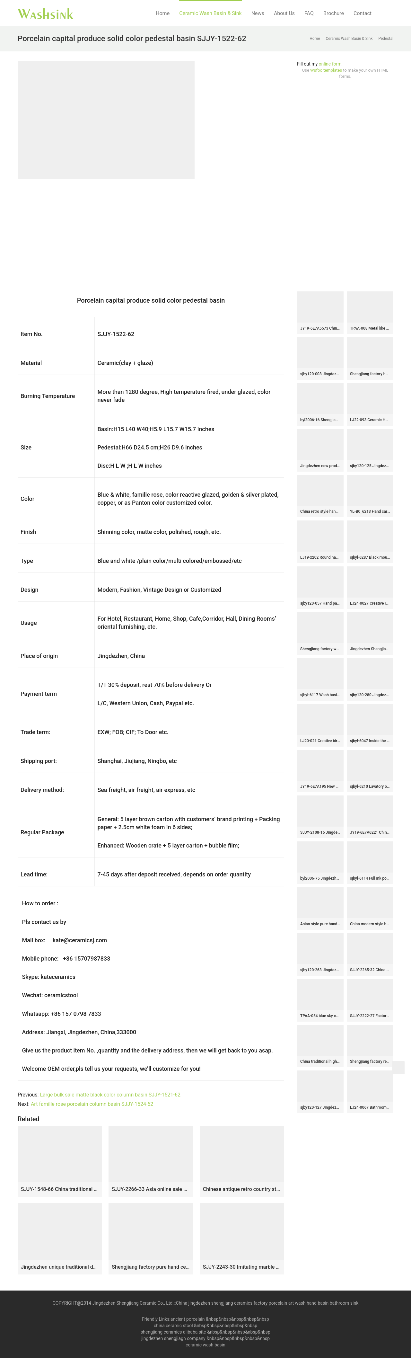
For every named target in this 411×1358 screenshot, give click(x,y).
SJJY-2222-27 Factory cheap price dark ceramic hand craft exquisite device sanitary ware (370, 1016)
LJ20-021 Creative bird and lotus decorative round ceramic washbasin (320, 741)
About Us (284, 13)
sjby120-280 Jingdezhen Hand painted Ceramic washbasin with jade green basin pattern (370, 695)
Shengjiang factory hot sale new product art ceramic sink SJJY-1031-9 (370, 374)
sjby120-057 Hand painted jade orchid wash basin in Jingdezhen (320, 603)
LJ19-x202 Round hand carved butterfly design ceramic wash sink (320, 557)
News (257, 13)
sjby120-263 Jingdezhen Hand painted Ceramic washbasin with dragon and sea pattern (320, 970)
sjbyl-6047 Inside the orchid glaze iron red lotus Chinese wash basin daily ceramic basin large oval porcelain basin (370, 741)
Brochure (333, 13)
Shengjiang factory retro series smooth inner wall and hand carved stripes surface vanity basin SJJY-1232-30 (370, 1061)
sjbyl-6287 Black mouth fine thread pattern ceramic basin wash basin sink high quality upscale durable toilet (370, 557)
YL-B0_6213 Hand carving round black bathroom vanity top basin (370, 511)
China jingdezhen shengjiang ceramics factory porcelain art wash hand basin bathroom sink (267, 1303)
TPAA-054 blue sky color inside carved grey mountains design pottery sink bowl (320, 1016)
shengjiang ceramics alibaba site (173, 1332)
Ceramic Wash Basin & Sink (210, 13)
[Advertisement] (345, 185)
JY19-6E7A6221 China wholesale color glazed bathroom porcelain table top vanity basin (370, 832)
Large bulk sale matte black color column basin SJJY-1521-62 (110, 1095)
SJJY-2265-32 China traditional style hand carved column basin (370, 970)
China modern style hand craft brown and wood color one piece (370, 924)
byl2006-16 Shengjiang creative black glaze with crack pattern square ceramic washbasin (320, 420)
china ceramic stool (173, 1325)
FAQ (309, 13)
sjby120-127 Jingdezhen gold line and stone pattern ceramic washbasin (320, 1107)
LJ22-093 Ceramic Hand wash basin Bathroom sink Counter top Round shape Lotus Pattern (370, 420)
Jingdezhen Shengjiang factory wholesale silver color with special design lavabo (370, 649)
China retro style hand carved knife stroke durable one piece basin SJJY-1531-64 (320, 511)
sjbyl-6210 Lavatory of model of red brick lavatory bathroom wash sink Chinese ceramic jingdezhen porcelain (370, 786)
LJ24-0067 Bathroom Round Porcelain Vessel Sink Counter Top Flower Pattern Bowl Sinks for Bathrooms (370, 1107)
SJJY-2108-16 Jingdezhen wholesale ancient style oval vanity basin (320, 832)
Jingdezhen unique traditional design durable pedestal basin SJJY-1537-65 (60, 1267)
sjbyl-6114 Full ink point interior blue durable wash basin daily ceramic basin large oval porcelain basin (370, 878)
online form (330, 64)
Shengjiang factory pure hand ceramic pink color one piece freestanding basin (151, 1267)
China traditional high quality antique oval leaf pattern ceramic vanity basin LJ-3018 (320, 1061)
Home (163, 13)
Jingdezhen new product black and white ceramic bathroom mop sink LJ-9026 (320, 466)
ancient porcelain (188, 1319)
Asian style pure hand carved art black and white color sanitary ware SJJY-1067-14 (320, 924)
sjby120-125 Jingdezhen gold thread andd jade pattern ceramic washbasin (370, 466)
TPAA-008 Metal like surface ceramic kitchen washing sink (370, 328)
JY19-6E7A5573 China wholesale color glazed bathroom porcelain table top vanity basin (320, 328)
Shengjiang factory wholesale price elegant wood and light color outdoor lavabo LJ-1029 (320, 649)
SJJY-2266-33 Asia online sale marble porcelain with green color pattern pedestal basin (151, 1189)
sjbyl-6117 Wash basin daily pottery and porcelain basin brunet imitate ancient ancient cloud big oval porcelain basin (320, 695)
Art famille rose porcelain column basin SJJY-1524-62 (92, 1104)
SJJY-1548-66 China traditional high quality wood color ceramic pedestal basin (60, 1189)
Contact (363, 13)
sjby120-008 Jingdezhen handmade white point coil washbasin (320, 374)
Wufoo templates (326, 70)
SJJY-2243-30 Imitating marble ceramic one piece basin (242, 1267)
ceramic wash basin (205, 1344)
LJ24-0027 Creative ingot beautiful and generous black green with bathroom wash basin (370, 603)
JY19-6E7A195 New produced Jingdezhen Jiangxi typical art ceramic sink (320, 786)
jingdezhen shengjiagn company (173, 1338)
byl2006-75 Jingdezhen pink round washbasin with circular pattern (320, 878)
